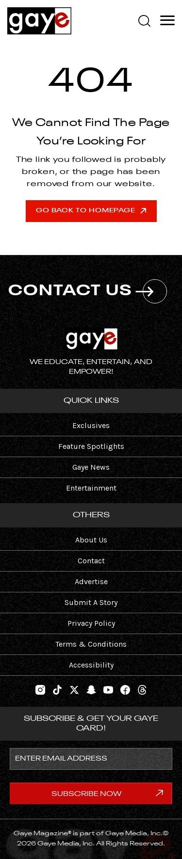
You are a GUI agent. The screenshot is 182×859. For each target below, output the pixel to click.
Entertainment (91, 488)
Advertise (91, 581)
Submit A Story (91, 602)
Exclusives (91, 425)
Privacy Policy (91, 623)
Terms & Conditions (91, 644)
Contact (91, 560)
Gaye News (91, 467)
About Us (91, 539)
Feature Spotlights (91, 446)
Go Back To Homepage (91, 210)
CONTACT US (87, 291)
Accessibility (91, 664)
